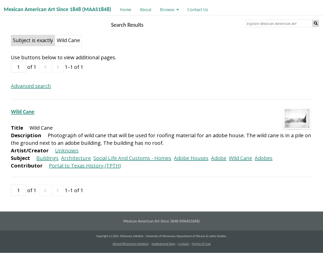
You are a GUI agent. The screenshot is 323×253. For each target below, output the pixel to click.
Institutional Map (163, 244)
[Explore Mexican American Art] (279, 23)
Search (315, 23)
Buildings (47, 158)
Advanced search (31, 85)
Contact (183, 244)
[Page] (18, 67)
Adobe (218, 158)
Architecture (76, 158)
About (145, 9)
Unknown (66, 150)
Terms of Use (201, 244)
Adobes (264, 158)
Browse (167, 9)
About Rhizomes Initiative (131, 244)
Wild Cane (22, 111)
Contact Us (197, 9)
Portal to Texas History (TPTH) (85, 165)
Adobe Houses (191, 158)
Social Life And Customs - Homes (132, 158)
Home (125, 9)
